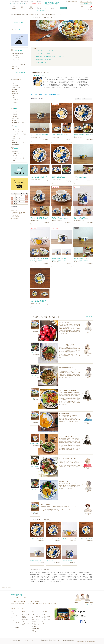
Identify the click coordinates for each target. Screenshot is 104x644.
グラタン (15, 102)
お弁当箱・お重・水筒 (18, 142)
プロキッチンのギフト (18, 87)
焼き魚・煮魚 (16, 100)
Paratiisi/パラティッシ (53, 14)
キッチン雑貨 (16, 118)
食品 (14, 160)
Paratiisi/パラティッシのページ (82, 89)
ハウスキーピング (17, 153)
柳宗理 (15, 66)
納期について (13, 617)
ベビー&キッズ (16, 144)
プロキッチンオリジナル (19, 64)
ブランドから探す (18, 50)
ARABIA (45, 14)
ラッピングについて (15, 627)
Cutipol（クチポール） (18, 53)
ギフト (82, 9)
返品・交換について (15, 618)
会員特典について (14, 625)
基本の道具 (15, 91)
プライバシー (57, 640)
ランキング (17, 29)
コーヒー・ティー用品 (18, 122)
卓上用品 (15, 140)
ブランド (37, 94)
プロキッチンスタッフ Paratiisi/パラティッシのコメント (50, 56)
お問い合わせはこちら (86, 3)
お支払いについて (14, 615)
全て (32, 94)
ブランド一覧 (35, 14)
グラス (14, 136)
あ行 (41, 14)
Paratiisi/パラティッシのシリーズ (44, 51)
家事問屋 (15, 55)
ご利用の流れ (13, 611)
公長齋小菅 (16, 57)
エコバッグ (15, 151)
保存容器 (15, 89)
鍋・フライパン (16, 112)
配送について (13, 613)
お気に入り (90, 8)
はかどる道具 (16, 93)
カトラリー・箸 (16, 138)
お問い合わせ (45, 640)
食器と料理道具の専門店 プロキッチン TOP (20, 14)
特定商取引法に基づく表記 (68, 640)
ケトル (14, 120)
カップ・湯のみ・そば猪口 (19, 134)
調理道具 (15, 114)
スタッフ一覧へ (89, 316)
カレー (14, 95)
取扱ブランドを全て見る (19, 72)
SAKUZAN (15, 62)
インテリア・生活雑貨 (18, 158)
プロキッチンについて (35, 640)
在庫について (13, 620)
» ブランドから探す (41, 10)
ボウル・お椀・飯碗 (18, 131)
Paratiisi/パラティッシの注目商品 (44, 59)
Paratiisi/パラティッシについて (44, 62)
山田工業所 (16, 68)
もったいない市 (16, 83)
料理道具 (14, 8)
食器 (22, 8)
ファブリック (16, 155)
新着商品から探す (18, 22)
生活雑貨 (31, 8)
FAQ (51, 640)
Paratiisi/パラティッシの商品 (43, 53)
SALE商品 (15, 85)
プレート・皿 (16, 129)
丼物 (14, 97)
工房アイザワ (16, 60)
